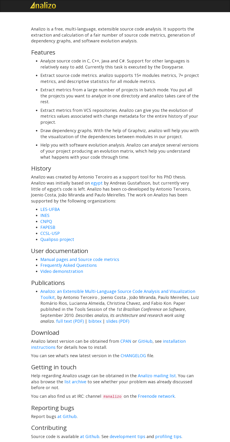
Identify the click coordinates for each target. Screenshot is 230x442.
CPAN (125, 341)
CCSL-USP (50, 233)
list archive (75, 381)
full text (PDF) (70, 321)
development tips (127, 436)
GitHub (145, 341)
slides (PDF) (117, 321)
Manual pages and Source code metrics (79, 259)
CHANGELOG (133, 355)
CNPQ (46, 221)
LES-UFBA (50, 209)
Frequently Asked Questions (68, 265)
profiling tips (168, 436)
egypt (97, 183)
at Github (67, 416)
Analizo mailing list (157, 375)
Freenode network (156, 396)
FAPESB (47, 227)
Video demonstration (61, 271)
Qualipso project (57, 239)
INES (44, 215)
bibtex (94, 321)
